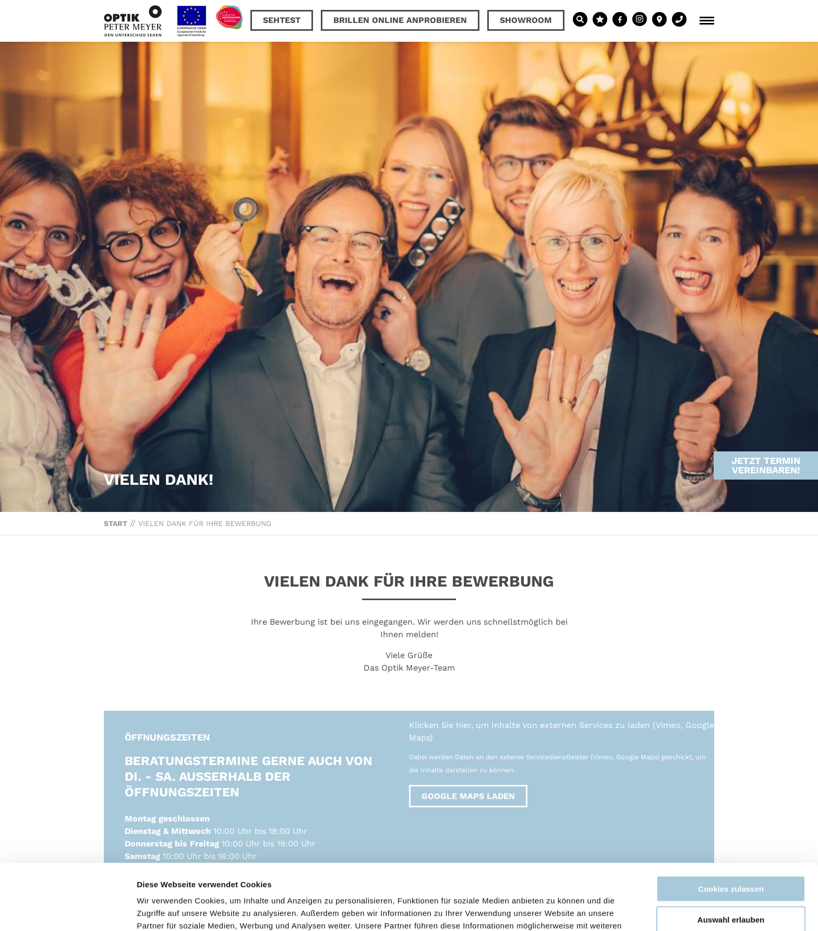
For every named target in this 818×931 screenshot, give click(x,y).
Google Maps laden (468, 796)
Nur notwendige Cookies (731, 888)
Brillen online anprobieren (400, 20)
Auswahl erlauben (730, 857)
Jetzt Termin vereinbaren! (765, 444)
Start (115, 523)
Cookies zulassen (731, 826)
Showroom (526, 20)
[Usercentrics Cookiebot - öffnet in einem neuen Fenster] (67, 910)
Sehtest (281, 20)
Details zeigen (554, 910)
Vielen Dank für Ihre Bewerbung (204, 523)
